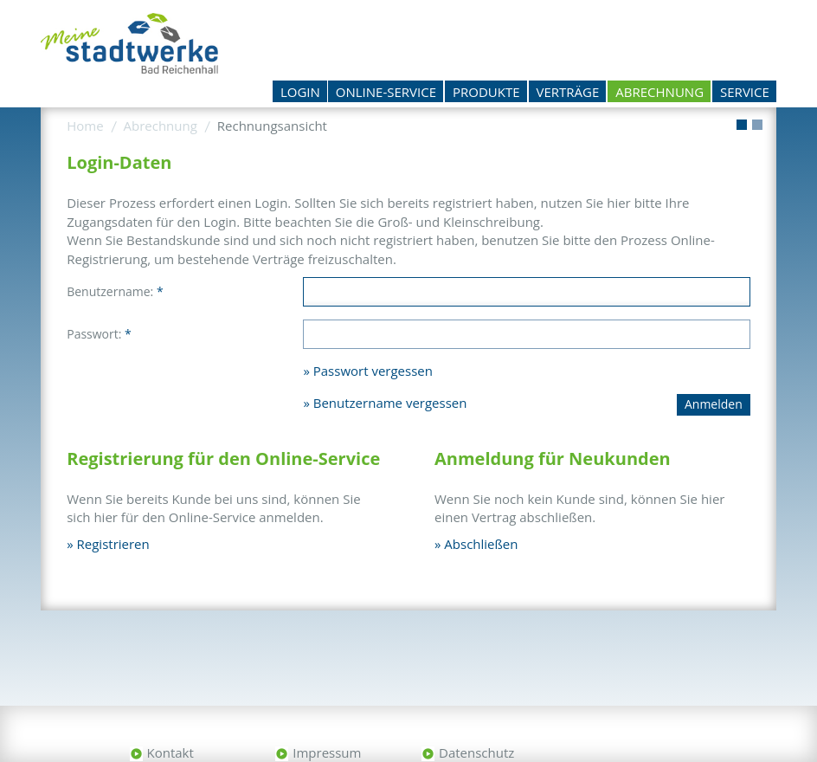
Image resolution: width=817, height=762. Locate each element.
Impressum (327, 752)
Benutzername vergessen (390, 402)
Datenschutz (476, 752)
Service (744, 91)
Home (85, 125)
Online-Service (386, 91)
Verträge (568, 91)
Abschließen (481, 543)
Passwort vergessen (373, 370)
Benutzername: (115, 291)
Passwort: (99, 334)
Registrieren (113, 543)
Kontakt (170, 752)
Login (300, 91)
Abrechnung (659, 91)
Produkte (486, 91)
